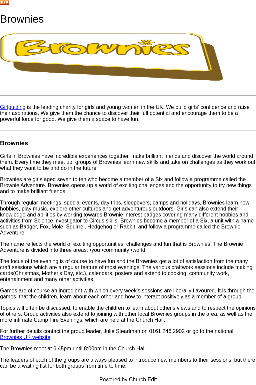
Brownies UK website (25, 337)
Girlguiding (12, 107)
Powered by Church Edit (128, 379)
